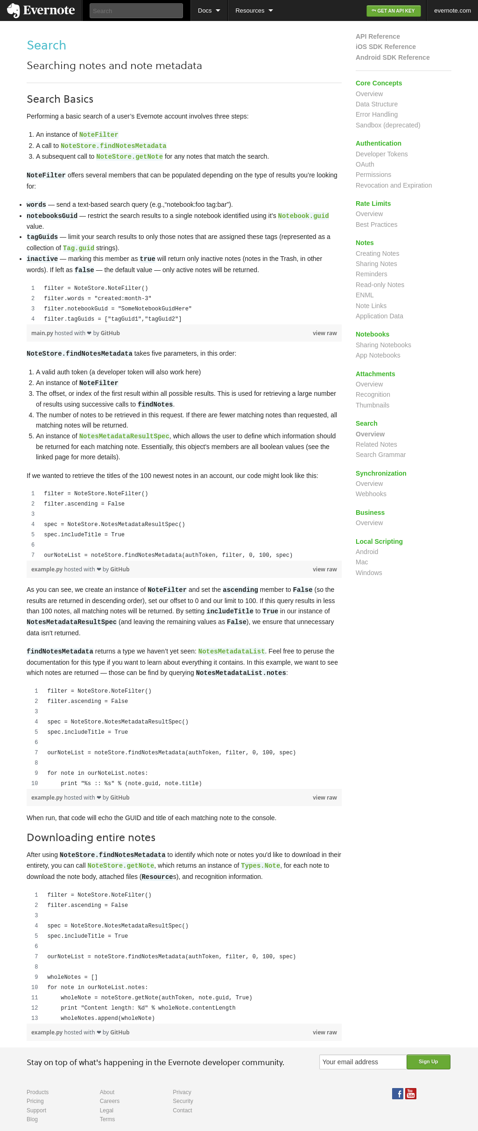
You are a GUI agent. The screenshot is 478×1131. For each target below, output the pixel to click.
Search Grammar (381, 454)
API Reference (378, 36)
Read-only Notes (380, 284)
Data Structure (377, 104)
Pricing (35, 1091)
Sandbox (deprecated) (388, 125)
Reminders (371, 274)
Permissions (373, 174)
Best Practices (376, 224)
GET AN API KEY (394, 11)
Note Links (371, 305)
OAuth (365, 164)
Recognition (373, 394)
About (107, 1082)
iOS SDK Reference (386, 46)
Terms (107, 1109)
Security (183, 1091)
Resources (249, 10)
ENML (365, 295)
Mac (362, 562)
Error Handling (377, 114)
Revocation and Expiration (394, 185)
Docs (205, 10)
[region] (184, 299)
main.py (43, 328)
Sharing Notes (376, 263)
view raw (325, 328)
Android (367, 551)
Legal (106, 1100)
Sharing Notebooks (383, 345)
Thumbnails (372, 405)
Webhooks (371, 494)
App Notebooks (378, 355)
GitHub (110, 328)
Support (36, 1100)
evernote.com (452, 10)
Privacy (182, 1082)
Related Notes (376, 444)
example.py (47, 563)
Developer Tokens (382, 154)
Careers (110, 1091)
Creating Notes (377, 253)
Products (38, 1082)
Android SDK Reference (393, 57)
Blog (32, 1109)
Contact (182, 1100)
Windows (369, 572)
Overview (369, 94)
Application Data (379, 316)
